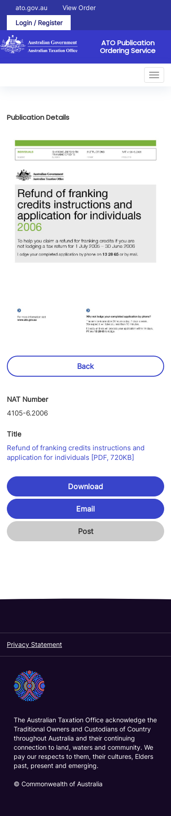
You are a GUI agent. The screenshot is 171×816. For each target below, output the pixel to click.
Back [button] (85, 366)
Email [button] (85, 508)
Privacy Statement (34, 644)
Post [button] (85, 531)
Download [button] (85, 486)
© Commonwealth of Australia (58, 784)
